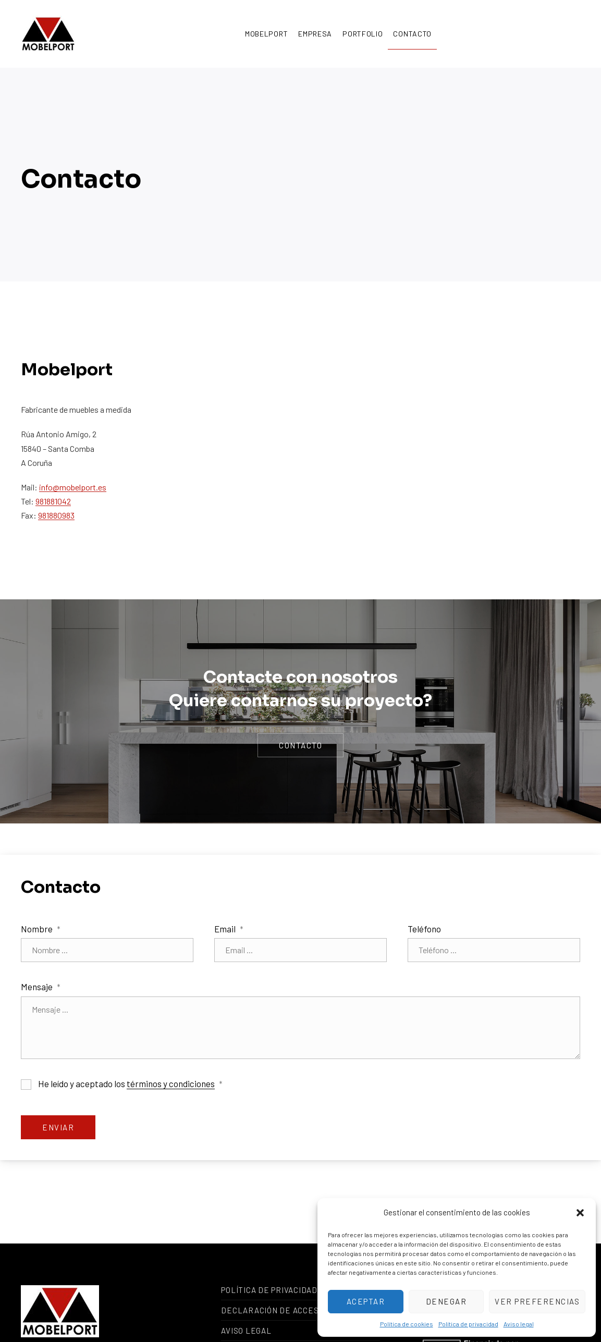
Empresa (315, 33)
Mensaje (40, 986)
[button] (580, 1213)
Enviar (58, 1127)
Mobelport (266, 33)
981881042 (53, 501)
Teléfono (424, 929)
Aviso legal (519, 1323)
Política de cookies (406, 1323)
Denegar (446, 1301)
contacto (300, 745)
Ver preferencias (537, 1301)
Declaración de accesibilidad (287, 1310)
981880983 (56, 515)
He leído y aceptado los (122, 1084)
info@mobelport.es (72, 487)
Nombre (40, 929)
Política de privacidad (468, 1323)
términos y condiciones (171, 1083)
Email (228, 929)
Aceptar (366, 1301)
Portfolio (362, 33)
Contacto (412, 33)
